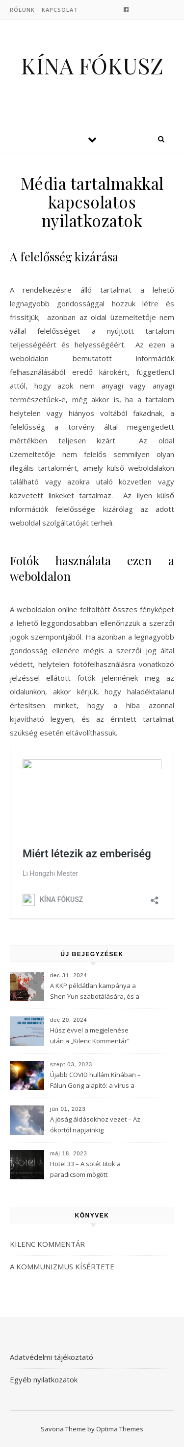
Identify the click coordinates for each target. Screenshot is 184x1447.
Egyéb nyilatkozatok (44, 1379)
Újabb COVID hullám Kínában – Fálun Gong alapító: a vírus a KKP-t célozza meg (95, 1081)
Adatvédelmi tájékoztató (51, 1357)
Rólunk (22, 9)
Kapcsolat (60, 9)
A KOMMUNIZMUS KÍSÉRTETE (62, 1266)
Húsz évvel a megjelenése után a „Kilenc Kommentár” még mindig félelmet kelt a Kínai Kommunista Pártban (90, 1036)
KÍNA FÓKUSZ (92, 65)
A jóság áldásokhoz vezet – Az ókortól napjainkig (95, 1124)
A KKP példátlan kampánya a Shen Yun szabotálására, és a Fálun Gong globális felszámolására (94, 992)
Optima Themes (119, 1428)
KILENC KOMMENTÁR (47, 1244)
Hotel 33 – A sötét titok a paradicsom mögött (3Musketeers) (85, 1170)
